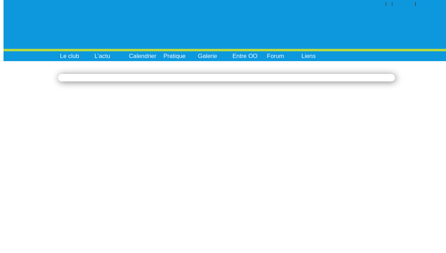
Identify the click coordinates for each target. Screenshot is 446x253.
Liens (309, 56)
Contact (406, 3)
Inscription (434, 3)
